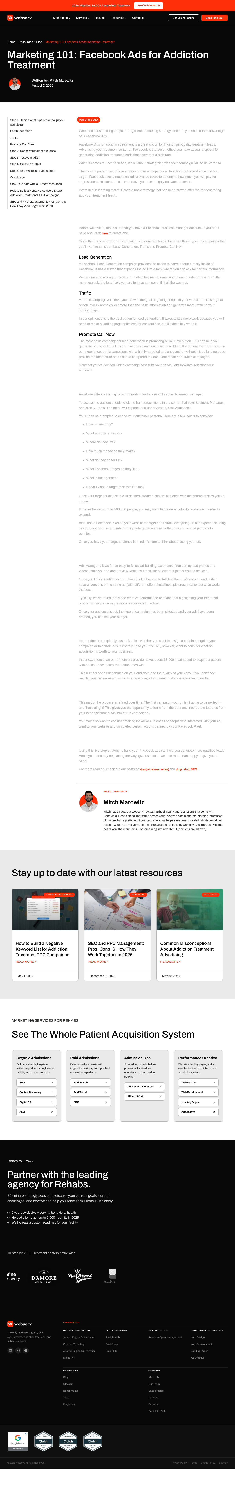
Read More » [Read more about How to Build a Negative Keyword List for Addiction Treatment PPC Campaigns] (26, 961)
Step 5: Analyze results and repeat (32, 170)
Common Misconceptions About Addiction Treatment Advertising (187, 949)
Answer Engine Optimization (79, 1351)
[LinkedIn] (10, 1350)
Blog (39, 41)
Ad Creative (198, 1357)
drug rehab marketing (154, 769)
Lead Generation (21, 131)
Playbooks (69, 1404)
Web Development (201, 1344)
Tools (66, 1397)
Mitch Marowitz (124, 802)
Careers (153, 1404)
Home (11, 41)
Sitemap (223, 1463)
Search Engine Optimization (79, 1337)
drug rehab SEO (186, 769)
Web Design (198, 1337)
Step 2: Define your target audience (33, 150)
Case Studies (156, 1390)
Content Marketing (73, 1344)
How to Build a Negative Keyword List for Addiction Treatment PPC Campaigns (36, 193)
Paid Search (113, 1337)
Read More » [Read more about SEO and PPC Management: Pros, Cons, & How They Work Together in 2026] (98, 961)
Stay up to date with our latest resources (36, 184)
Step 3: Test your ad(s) (24, 157)
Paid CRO (111, 1351)
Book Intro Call (214, 18)
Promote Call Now (22, 144)
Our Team (154, 1384)
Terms (193, 1463)
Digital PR (68, 1357)
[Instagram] (18, 1350)
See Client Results (184, 18)
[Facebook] (26, 1350)
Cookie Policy (208, 1463)
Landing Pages (199, 1351)
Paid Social (112, 1344)
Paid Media (88, 119)
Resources (117, 17)
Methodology (61, 17)
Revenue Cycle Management (165, 1337)
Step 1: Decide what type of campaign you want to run (37, 122)
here (105, 233)
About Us (153, 1377)
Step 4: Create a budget (25, 164)
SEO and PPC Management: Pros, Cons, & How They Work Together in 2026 (38, 204)
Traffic (14, 137)
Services (81, 17)
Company (138, 17)
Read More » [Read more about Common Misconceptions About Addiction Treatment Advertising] (170, 961)
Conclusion (17, 177)
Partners (153, 1397)
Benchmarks (70, 1390)
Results (100, 17)
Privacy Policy (179, 1463)
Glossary (68, 1384)
